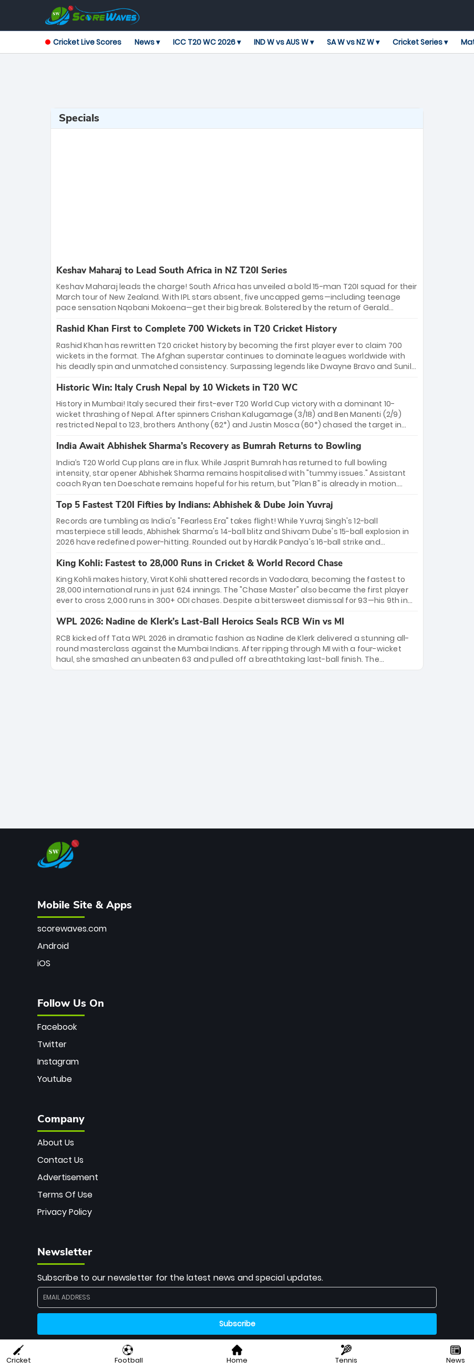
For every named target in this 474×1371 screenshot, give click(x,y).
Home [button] (237, 1355)
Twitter (52, 1044)
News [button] (455, 1355)
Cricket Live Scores (83, 42)
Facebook (57, 1027)
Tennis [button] (346, 1355)
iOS (43, 963)
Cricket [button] (18, 1355)
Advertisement (67, 1177)
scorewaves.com (72, 929)
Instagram (58, 1062)
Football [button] (129, 1355)
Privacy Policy (64, 1212)
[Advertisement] (237, 81)
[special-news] (237, 289)
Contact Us (60, 1160)
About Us (55, 1143)
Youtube (54, 1079)
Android (53, 946)
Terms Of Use (64, 1195)
